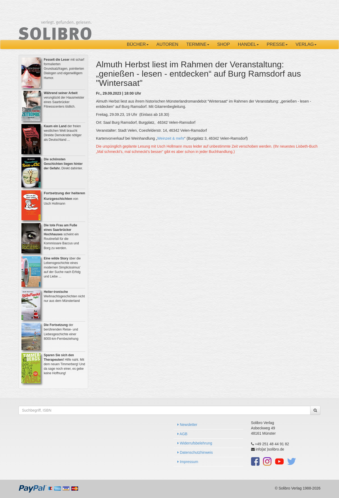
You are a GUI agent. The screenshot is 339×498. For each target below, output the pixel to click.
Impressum (187, 462)
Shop (223, 44)
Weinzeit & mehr (170, 138)
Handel (248, 44)
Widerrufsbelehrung (194, 443)
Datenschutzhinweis (195, 452)
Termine (197, 44)
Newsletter (187, 424)
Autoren (168, 44)
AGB (182, 434)
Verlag (306, 44)
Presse (277, 44)
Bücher (138, 44)
